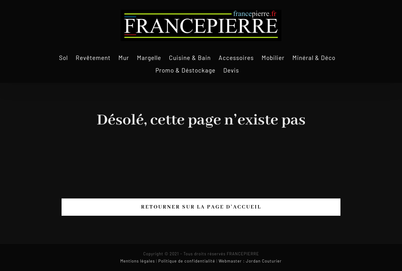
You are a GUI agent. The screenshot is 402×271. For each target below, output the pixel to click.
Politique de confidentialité (186, 260)
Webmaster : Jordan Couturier (250, 260)
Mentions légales (137, 260)
